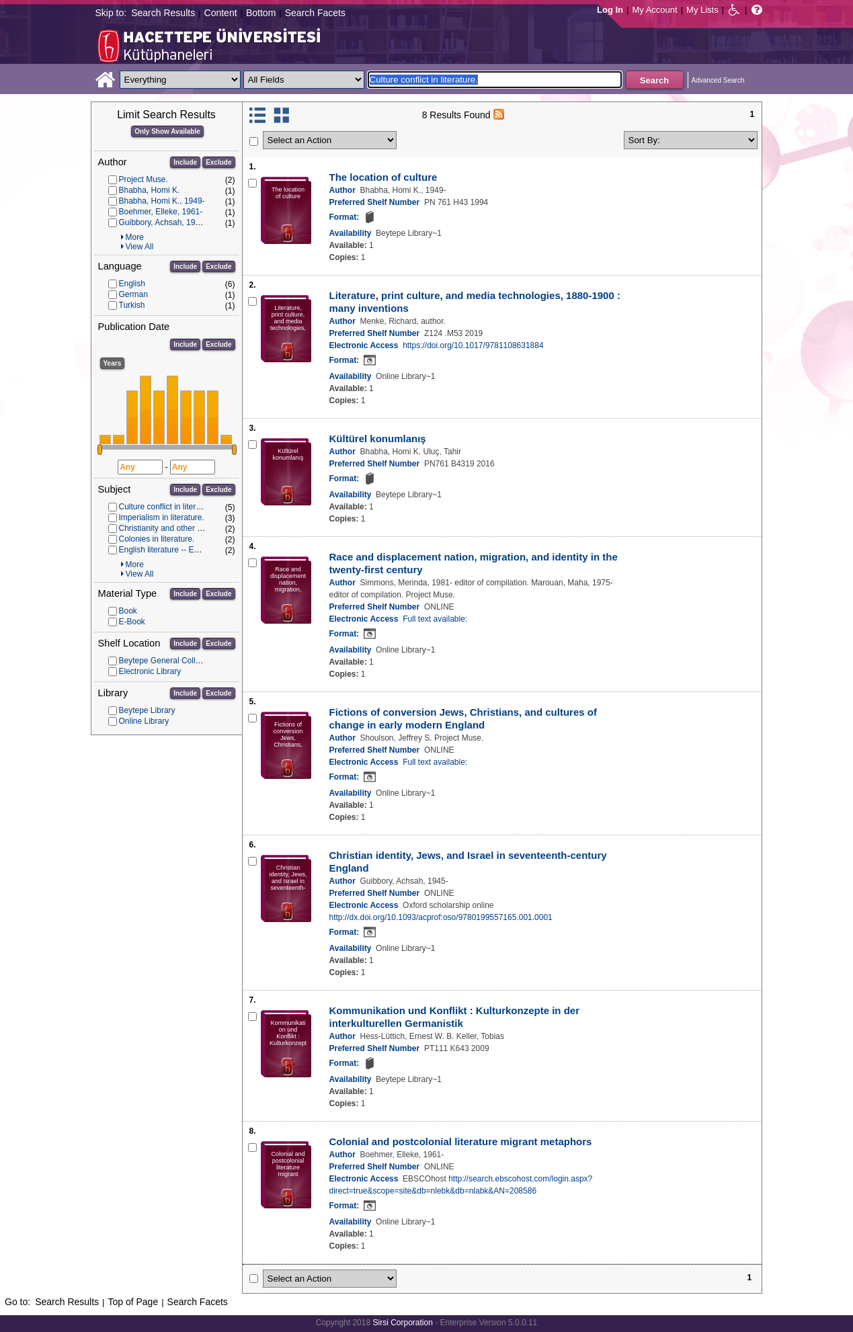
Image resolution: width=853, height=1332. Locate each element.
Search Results (163, 12)
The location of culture (383, 177)
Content (220, 12)
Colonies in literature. (157, 539)
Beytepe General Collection (168, 660)
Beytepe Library (147, 710)
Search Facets (315, 12)
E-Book (132, 621)
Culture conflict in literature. (167, 506)
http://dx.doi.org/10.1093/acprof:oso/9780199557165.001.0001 (441, 917)
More (135, 237)
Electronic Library (150, 671)
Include (185, 162)
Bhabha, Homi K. (149, 190)
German (133, 294)
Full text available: (435, 619)
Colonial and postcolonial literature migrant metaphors (460, 1141)
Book (128, 611)
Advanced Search (718, 80)
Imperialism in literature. (161, 517)
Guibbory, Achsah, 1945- (163, 222)
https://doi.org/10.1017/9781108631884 (473, 345)
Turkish (132, 305)
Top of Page (133, 1301)
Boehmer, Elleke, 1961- (161, 211)
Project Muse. (143, 179)
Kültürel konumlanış (377, 438)
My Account (654, 10)
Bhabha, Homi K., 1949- (162, 201)
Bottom (261, 12)
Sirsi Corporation (402, 1322)
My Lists (702, 10)
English (132, 283)
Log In (610, 10)
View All (140, 246)
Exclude (218, 162)
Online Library (144, 721)
